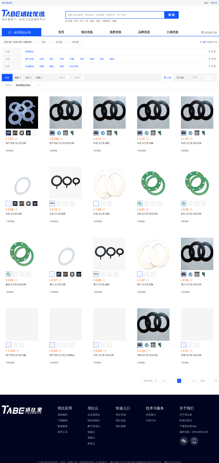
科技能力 (151, 414)
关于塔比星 (186, 414)
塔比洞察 (121, 426)
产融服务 (63, 420)
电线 (92, 21)
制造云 (91, 443)
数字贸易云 (94, 426)
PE (87, 21)
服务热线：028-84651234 (194, 431)
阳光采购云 (94, 420)
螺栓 (115, 21)
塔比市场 (121, 414)
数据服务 (63, 426)
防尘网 (69, 21)
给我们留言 (186, 420)
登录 (215, 3)
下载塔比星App (188, 426)
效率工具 (63, 431)
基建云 (91, 437)
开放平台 (151, 420)
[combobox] (115, 15)
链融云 (91, 431)
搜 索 (171, 15)
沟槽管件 (106, 21)
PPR (76, 21)
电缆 (98, 21)
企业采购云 (94, 414)
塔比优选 (121, 420)
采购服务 (63, 414)
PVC (82, 21)
